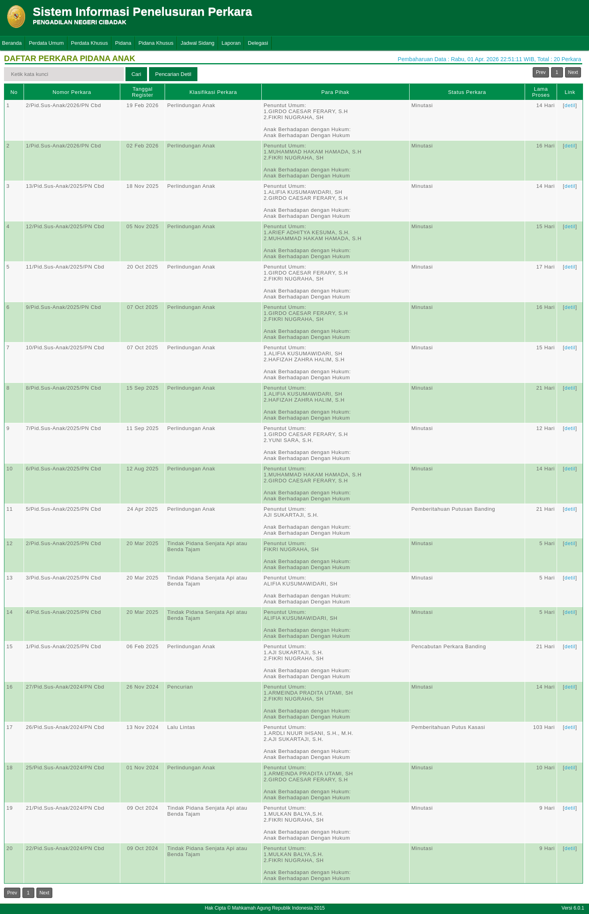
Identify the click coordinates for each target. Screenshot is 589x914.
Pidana (123, 43)
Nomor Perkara (72, 92)
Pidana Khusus (156, 43)
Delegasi (258, 43)
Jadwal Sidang (198, 43)
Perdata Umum (46, 43)
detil (570, 105)
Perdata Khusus (89, 43)
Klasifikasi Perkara (213, 92)
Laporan (231, 43)
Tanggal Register (142, 92)
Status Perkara (467, 92)
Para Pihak (335, 92)
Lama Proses (540, 92)
